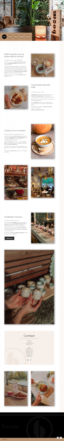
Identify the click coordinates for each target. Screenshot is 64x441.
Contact (27, 36)
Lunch (16, 36)
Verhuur (22, 36)
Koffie (10, 36)
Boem (4, 36)
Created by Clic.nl (4, 439)
